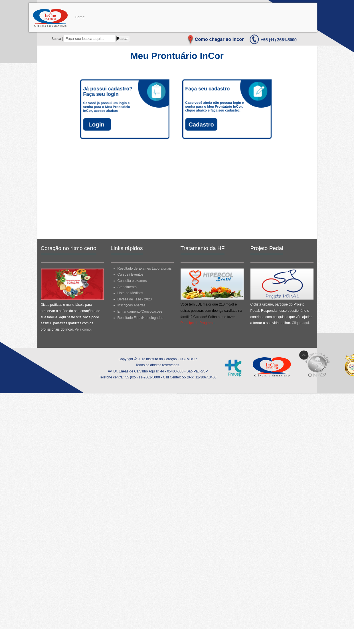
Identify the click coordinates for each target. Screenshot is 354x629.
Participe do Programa (198, 323)
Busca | (58, 39)
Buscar (123, 38)
